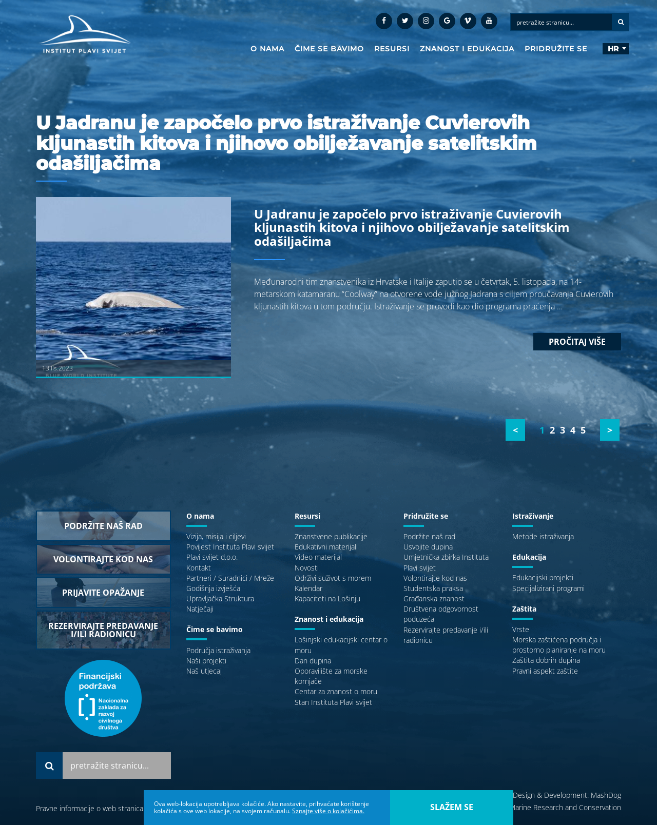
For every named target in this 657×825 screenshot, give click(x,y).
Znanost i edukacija (467, 48)
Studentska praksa (433, 588)
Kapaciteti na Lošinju (327, 598)
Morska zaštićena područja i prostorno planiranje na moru (559, 645)
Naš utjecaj (204, 671)
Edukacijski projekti (542, 577)
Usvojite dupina (428, 547)
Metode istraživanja (543, 536)
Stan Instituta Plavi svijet (333, 702)
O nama (267, 48)
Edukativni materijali (326, 547)
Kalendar (308, 588)
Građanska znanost (434, 598)
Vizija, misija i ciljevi (216, 536)
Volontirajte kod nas (435, 578)
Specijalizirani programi (548, 588)
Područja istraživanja (218, 650)
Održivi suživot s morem (333, 578)
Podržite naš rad (429, 536)
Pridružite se (556, 48)
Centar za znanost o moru (336, 691)
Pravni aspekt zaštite (545, 671)
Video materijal (318, 557)
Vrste (520, 629)
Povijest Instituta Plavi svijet (230, 547)
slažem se (451, 807)
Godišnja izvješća (213, 588)
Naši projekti (206, 660)
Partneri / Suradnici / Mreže (230, 578)
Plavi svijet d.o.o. (212, 557)
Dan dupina (313, 660)
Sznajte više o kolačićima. (328, 811)
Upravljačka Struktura (220, 598)
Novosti (307, 568)
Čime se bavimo (329, 48)
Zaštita (524, 609)
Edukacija (529, 557)
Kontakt (198, 568)
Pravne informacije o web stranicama (94, 808)
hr (613, 48)
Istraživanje (532, 516)
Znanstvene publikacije (331, 536)
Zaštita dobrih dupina (546, 660)
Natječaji (200, 609)
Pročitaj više (577, 341)
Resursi (392, 48)
